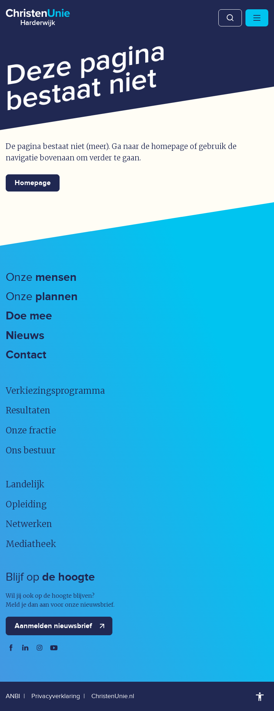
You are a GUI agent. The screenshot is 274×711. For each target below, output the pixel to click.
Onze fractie (31, 430)
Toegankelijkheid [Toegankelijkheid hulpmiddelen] (259, 696)
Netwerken (29, 523)
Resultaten (28, 410)
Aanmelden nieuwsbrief (61, 626)
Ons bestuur (31, 450)
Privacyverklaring (55, 696)
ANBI (13, 696)
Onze (41, 277)
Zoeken (230, 18)
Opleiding (26, 504)
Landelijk (25, 484)
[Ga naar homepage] (38, 16)
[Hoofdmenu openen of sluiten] (256, 17)
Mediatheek (31, 544)
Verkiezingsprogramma (55, 390)
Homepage (33, 183)
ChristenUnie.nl (112, 696)
